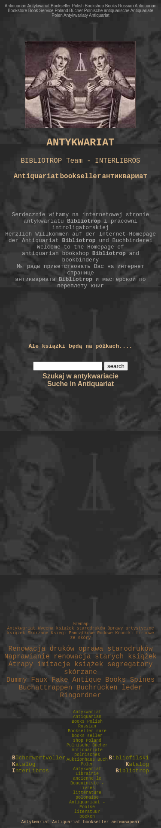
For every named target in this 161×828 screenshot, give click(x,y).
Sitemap (80, 623)
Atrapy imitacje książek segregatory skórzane (80, 668)
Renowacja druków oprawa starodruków (80, 649)
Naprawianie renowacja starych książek (80, 657)
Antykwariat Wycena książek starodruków (56, 628)
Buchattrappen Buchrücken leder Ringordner (80, 691)
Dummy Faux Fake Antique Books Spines (80, 680)
